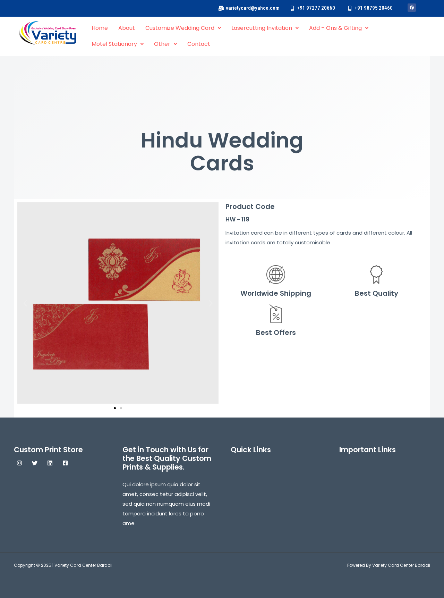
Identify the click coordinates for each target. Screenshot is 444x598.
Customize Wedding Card (183, 28)
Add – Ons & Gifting (338, 28)
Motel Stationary (118, 44)
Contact (198, 44)
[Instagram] (19, 463)
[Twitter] (34, 463)
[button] (25, 302)
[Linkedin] (50, 463)
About (126, 28)
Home (100, 28)
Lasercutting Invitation (265, 28)
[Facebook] (65, 463)
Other (165, 44)
